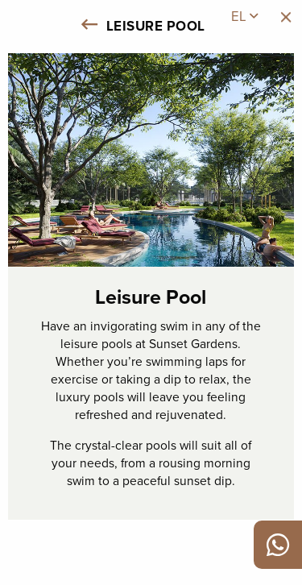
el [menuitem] (244, 15)
